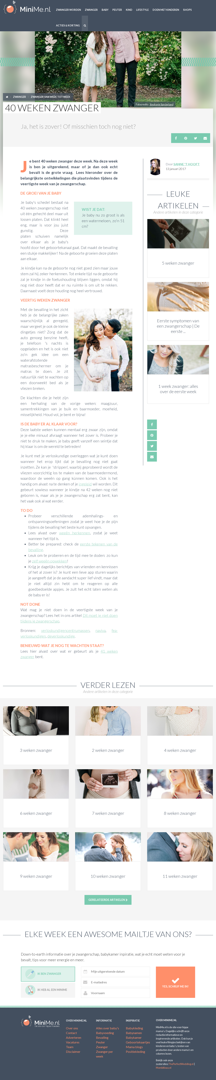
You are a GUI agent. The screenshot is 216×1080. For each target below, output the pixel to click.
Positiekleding (135, 1051)
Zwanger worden (68, 9)
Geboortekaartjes (138, 1042)
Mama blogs (134, 1047)
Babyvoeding (105, 1033)
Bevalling (102, 1037)
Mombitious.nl (163, 1067)
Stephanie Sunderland (161, 104)
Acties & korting (68, 25)
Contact (71, 1033)
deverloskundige (61, 636)
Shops (187, 9)
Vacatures (72, 1042)
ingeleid (85, 484)
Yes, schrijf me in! (175, 982)
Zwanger (91, 9)
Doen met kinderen (166, 9)
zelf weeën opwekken (49, 561)
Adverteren (73, 1037)
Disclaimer (73, 1051)
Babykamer (134, 1037)
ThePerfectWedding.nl (181, 1064)
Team (69, 1047)
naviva (100, 630)
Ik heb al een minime (46, 990)
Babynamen (134, 1033)
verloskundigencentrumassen (65, 630)
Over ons (72, 1028)
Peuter (117, 9)
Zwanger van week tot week (50, 96)
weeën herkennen (74, 533)
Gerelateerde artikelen (108, 900)
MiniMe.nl (27, 8)
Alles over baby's (107, 1028)
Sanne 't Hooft (186, 164)
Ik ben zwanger (43, 974)
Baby (105, 9)
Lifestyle (142, 9)
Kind (129, 9)
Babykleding (134, 1028)
